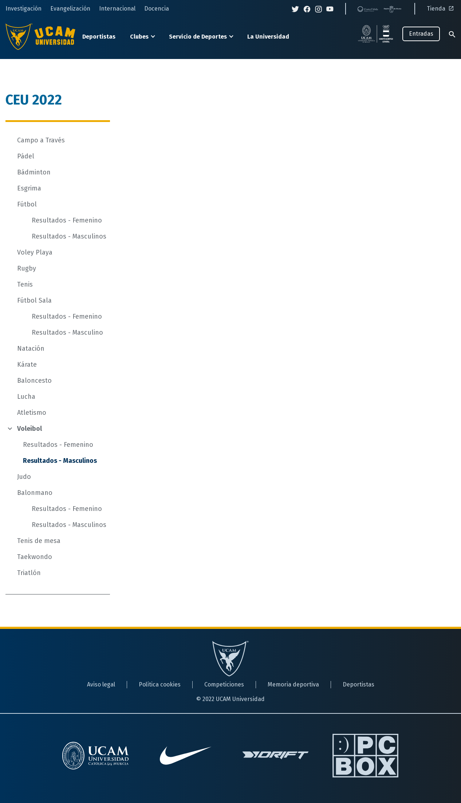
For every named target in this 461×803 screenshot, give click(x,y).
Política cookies (160, 684)
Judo (24, 477)
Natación (30, 349)
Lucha (26, 397)
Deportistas (98, 36)
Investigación (23, 8)
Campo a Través (41, 140)
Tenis (25, 284)
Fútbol (27, 204)
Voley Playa (34, 252)
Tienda (441, 8)
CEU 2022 (33, 99)
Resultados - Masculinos (69, 236)
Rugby (26, 268)
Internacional (117, 8)
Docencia (156, 8)
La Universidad (268, 36)
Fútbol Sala (34, 300)
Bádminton (34, 172)
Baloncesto (34, 381)
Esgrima (29, 188)
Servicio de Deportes (198, 36)
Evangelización (70, 8)
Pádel (25, 156)
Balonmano (34, 493)
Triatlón (29, 573)
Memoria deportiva (293, 684)
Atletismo (31, 413)
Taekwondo (34, 557)
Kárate (27, 365)
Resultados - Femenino (67, 220)
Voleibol (29, 429)
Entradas (421, 33)
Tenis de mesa (38, 541)
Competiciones (224, 684)
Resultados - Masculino (67, 332)
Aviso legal (101, 684)
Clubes (139, 36)
